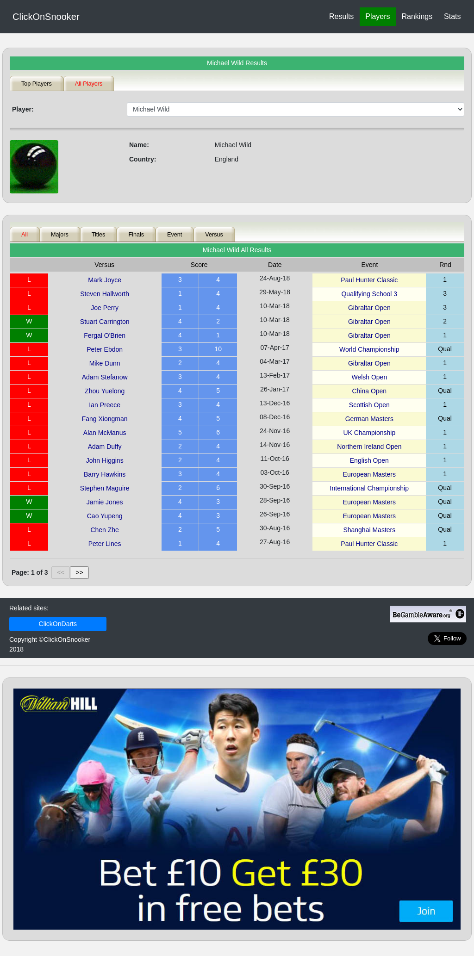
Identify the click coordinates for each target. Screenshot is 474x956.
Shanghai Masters (369, 530)
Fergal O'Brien (104, 335)
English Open (369, 460)
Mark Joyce (104, 280)
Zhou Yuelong (105, 391)
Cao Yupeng (105, 516)
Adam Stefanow (105, 377)
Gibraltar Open (369, 307)
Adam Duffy (105, 446)
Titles (99, 234)
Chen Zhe (104, 530)
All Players (89, 84)
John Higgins (105, 460)
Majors (60, 234)
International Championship (369, 488)
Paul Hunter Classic (369, 280)
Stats (452, 16)
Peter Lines (104, 543)
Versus (214, 234)
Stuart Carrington (105, 321)
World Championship (369, 349)
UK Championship (369, 432)
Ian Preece (104, 405)
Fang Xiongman (105, 418)
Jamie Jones (105, 502)
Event (174, 234)
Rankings (417, 16)
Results (341, 16)
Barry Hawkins (104, 474)
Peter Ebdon (105, 349)
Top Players (36, 84)
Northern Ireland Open (369, 446)
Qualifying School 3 (369, 294)
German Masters (369, 418)
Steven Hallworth (104, 294)
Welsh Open (369, 377)
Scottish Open (369, 405)
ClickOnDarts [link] (58, 623)
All (24, 234)
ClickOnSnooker (46, 17)
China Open (369, 391)
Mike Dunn (104, 363)
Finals (136, 234)
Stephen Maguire (105, 488)
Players (377, 16)
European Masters (369, 474)
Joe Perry (104, 307)
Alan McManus (104, 432)
